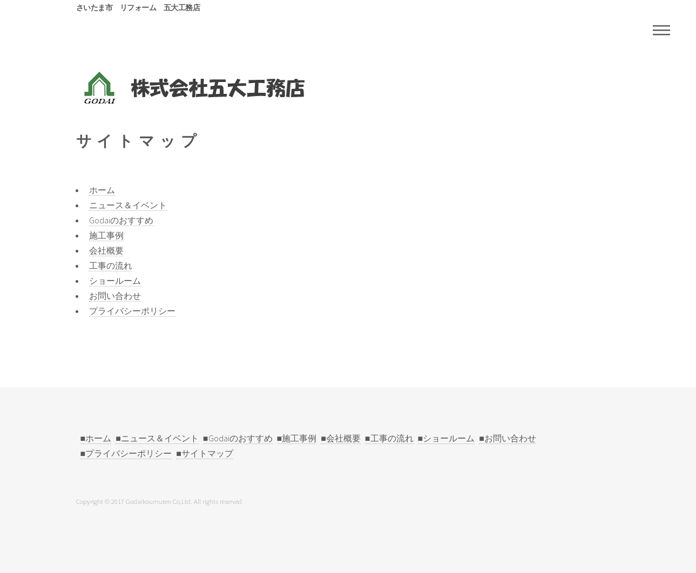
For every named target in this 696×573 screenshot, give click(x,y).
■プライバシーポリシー (126, 453)
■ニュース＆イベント (157, 438)
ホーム (102, 190)
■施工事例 (297, 438)
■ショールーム (446, 438)
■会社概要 (341, 438)
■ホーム (96, 438)
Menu (661, 30)
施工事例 (106, 235)
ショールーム (115, 280)
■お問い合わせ (507, 438)
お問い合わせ (115, 295)
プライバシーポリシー (132, 310)
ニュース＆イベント (128, 205)
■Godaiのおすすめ (238, 438)
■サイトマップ (204, 453)
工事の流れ (110, 265)
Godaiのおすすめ (121, 220)
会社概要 (106, 250)
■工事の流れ (389, 438)
